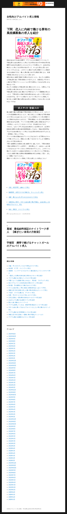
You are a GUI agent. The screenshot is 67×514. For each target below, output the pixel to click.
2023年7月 (11, 402)
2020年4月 (12, 482)
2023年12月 (12, 390)
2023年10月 (12, 395)
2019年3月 (11, 499)
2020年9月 (12, 470)
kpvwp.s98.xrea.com (15, 214)
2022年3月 (11, 441)
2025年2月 (11, 356)
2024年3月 (11, 382)
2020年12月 (12, 463)
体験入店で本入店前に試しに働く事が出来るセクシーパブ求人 (28, 290)
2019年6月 (11, 492)
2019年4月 (11, 497)
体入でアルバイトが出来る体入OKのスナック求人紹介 (25, 283)
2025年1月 (11, 358)
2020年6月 (12, 477)
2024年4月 (12, 380)
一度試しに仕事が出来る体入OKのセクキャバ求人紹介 (25, 275)
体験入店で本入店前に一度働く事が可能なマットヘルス (25, 314)
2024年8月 (12, 370)
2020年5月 (12, 480)
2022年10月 (12, 424)
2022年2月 (11, 443)
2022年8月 (11, 429)
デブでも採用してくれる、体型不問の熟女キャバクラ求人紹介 (28, 305)
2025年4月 (11, 351)
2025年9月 (11, 339)
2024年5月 (11, 377)
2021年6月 (11, 448)
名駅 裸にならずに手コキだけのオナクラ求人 (23, 197)
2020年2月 (12, 487)
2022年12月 (12, 419)
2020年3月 (12, 485)
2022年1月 (11, 446)
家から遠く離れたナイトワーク (18, 302)
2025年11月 (12, 334)
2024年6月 (12, 375)
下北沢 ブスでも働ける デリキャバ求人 (21, 292)
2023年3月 (11, 412)
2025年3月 (11, 353)
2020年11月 (12, 465)
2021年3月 (11, 455)
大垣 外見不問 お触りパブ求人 (19, 187)
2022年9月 (11, 426)
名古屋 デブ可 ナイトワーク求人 (19, 268)
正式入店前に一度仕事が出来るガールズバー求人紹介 (25, 297)
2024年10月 (12, 365)
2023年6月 (11, 404)
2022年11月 (12, 421)
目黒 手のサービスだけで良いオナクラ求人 (22, 295)
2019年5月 (11, 494)
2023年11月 (12, 392)
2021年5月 (11, 451)
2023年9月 (11, 397)
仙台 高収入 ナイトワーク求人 (19, 209)
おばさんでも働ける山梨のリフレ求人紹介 (21, 300)
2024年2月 (11, 385)
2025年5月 (11, 348)
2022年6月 (11, 433)
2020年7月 (12, 475)
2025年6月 (11, 346)
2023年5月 (11, 407)
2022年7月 (11, 431)
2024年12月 (12, 360)
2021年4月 (11, 453)
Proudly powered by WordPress (32, 509)
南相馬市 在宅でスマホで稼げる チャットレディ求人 (26, 192)
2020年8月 (12, 472)
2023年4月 (11, 409)
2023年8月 (11, 399)
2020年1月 (11, 490)
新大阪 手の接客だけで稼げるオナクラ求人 (22, 285)
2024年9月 (12, 368)
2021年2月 (11, 458)
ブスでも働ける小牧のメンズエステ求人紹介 (22, 278)
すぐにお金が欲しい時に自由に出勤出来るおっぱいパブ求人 (27, 288)
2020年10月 (12, 468)
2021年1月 (11, 460)
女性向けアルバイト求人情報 (23, 16)
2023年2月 (11, 414)
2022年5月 (11, 436)
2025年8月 (11, 341)
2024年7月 (11, 373)
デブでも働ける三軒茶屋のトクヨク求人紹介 (22, 312)
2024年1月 (11, 387)
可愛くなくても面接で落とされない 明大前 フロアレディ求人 (28, 280)
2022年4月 (11, 438)
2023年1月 (11, 416)
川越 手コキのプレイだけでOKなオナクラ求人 (23, 266)
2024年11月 (12, 363)
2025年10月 (12, 336)
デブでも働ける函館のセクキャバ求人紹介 (21, 317)
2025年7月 (11, 343)
